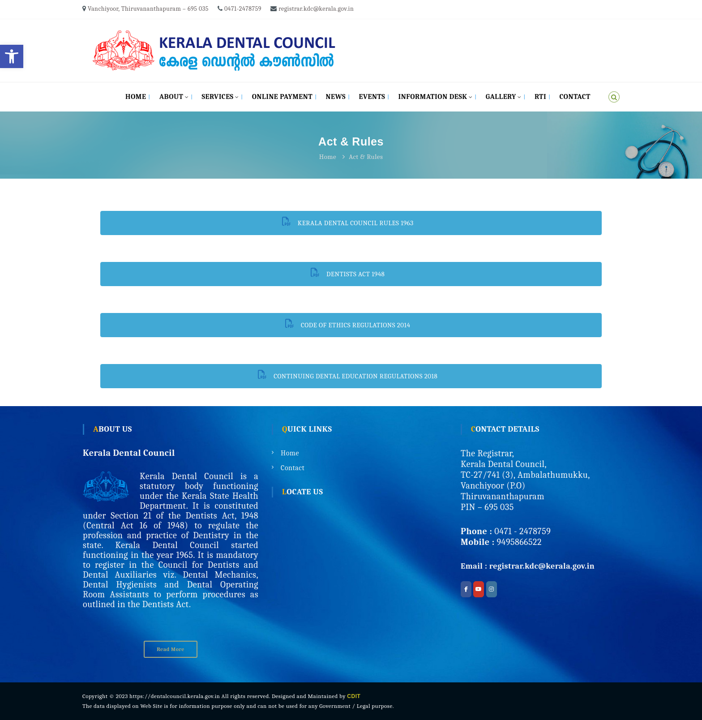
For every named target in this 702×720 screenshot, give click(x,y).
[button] (11, 56)
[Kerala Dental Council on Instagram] (491, 589)
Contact (575, 97)
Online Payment (282, 97)
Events (372, 97)
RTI (540, 97)
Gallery (501, 97)
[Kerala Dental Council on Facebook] (466, 589)
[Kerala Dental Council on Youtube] (478, 589)
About (171, 97)
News (336, 97)
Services (217, 97)
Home (135, 97)
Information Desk (432, 97)
